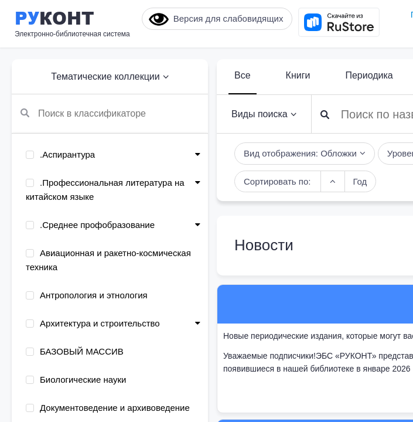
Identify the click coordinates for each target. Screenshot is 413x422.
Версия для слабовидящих (216, 19)
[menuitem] (110, 155)
